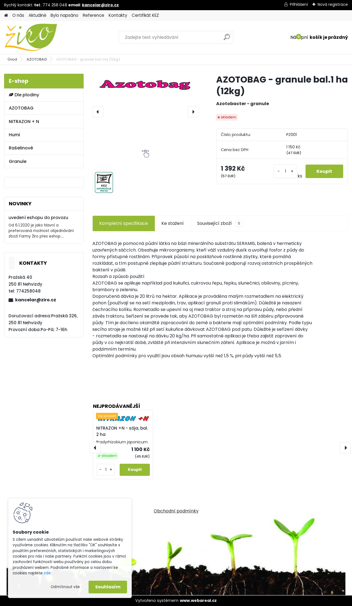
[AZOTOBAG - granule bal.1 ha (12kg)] (145, 84)
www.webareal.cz (198, 600)
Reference (93, 15)
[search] (227, 39)
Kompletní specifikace (123, 223)
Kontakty (118, 15)
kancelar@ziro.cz (100, 5)
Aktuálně (37, 15)
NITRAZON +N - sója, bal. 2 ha (122, 431)
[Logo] (42, 37)
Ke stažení (172, 223)
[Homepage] (6, 15)
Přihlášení (299, 4)
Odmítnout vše (65, 586)
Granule (17, 161)
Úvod (12, 59)
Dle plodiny (24, 95)
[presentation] (97, 111)
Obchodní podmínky (176, 511)
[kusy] (285, 171)
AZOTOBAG (37, 59)
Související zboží (220, 223)
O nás (18, 15)
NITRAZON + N (24, 121)
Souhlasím (107, 587)
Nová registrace (333, 4)
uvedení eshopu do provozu (38, 217)
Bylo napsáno (64, 15)
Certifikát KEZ (145, 15)
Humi (14, 135)
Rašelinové (21, 148)
